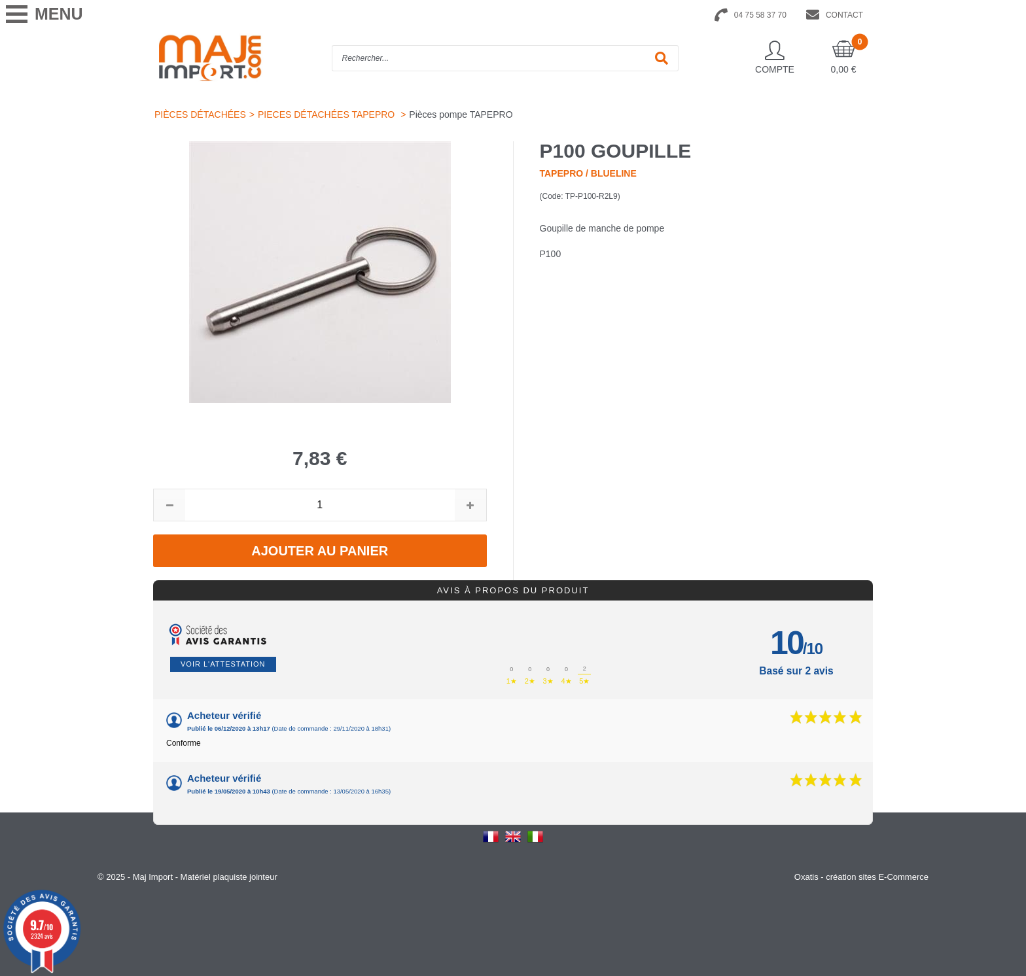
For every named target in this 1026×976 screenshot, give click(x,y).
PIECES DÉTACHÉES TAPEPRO (327, 114)
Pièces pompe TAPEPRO (460, 114)
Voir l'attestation (223, 664)
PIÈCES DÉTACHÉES (200, 114)
